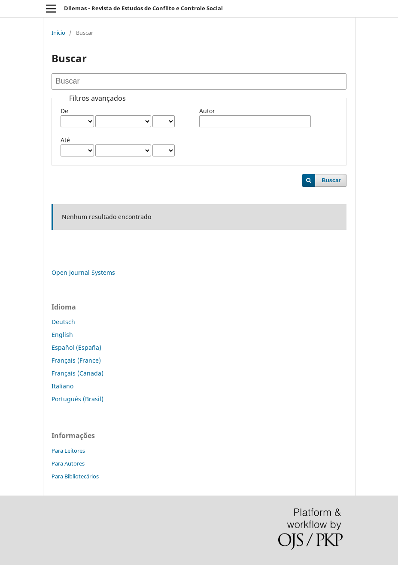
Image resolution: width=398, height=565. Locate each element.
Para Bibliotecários (75, 476)
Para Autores (68, 463)
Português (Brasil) (77, 399)
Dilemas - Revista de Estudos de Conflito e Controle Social (143, 8)
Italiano (62, 386)
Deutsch (63, 322)
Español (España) (76, 347)
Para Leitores (68, 450)
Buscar (331, 180)
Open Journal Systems (83, 272)
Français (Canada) (77, 373)
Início (58, 32)
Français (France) (76, 360)
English (62, 335)
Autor (207, 111)
